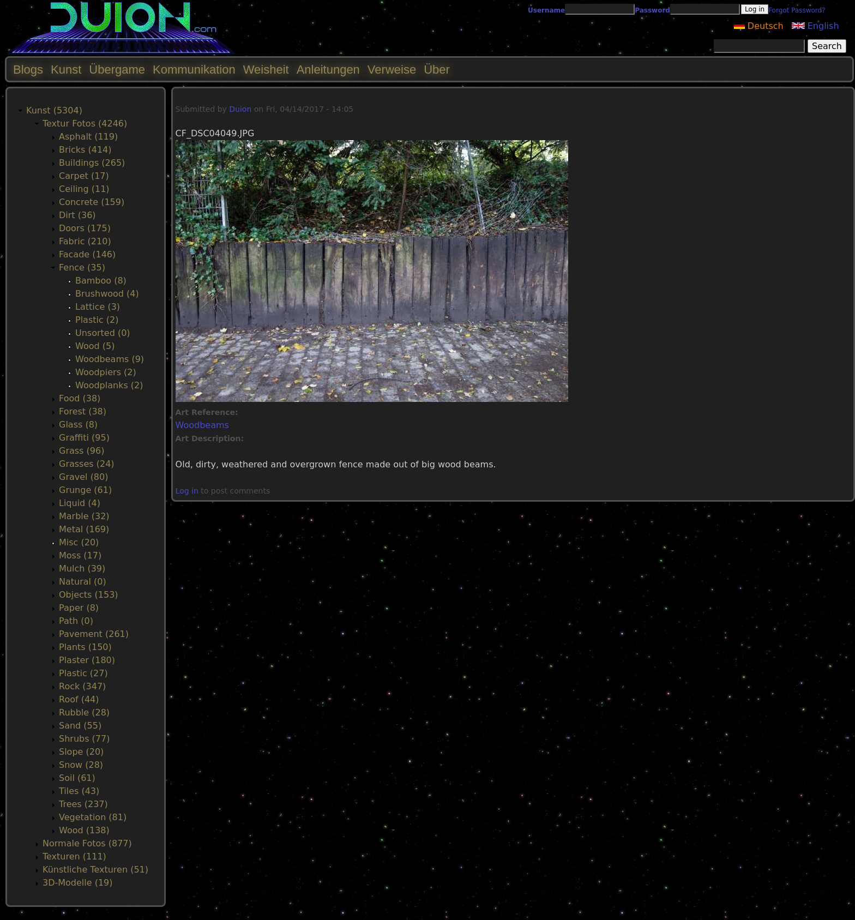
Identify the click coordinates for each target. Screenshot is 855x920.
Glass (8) (78, 424)
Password (652, 10)
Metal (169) (84, 529)
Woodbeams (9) (109, 359)
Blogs (28, 69)
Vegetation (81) (93, 817)
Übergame (117, 69)
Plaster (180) (87, 660)
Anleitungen (328, 69)
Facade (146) (87, 254)
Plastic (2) (97, 320)
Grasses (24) (87, 464)
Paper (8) (79, 608)
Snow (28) (81, 765)
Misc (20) (79, 542)
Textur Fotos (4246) (85, 123)
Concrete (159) (91, 202)
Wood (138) (84, 830)
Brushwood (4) (107, 293)
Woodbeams (202, 425)
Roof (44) (79, 699)
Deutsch (759, 26)
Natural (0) (82, 581)
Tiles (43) (79, 791)
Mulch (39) (82, 568)
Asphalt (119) (88, 136)
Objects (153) (88, 595)
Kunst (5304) (54, 110)
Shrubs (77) (84, 738)
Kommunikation (194, 69)
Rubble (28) (84, 712)
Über (437, 69)
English (815, 26)
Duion (240, 109)
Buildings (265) (92, 163)
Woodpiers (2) (105, 372)
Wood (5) (95, 346)
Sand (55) (80, 725)
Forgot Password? (796, 10)
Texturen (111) (74, 856)
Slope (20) (81, 752)
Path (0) (76, 621)
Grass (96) (81, 451)
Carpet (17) (84, 176)
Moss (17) (80, 555)
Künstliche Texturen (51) (95, 869)
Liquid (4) (79, 503)
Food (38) (79, 398)
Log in (187, 490)
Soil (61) (77, 778)
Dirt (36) (77, 215)
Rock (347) (82, 686)
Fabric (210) (85, 241)
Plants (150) (85, 647)
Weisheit (266, 69)
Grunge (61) (85, 490)
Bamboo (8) (101, 280)
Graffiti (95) (84, 437)
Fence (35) (82, 267)
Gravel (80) (83, 477)
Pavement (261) (94, 634)
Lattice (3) (97, 307)
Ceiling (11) (84, 189)
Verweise (392, 69)
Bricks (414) (85, 150)
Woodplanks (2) (109, 385)
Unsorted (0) (102, 333)
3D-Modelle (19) (78, 882)
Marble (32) (84, 516)
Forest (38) (82, 411)
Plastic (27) (83, 673)
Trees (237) (83, 804)
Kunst (66, 69)
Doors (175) (85, 228)
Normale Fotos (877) (87, 843)
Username (546, 10)
